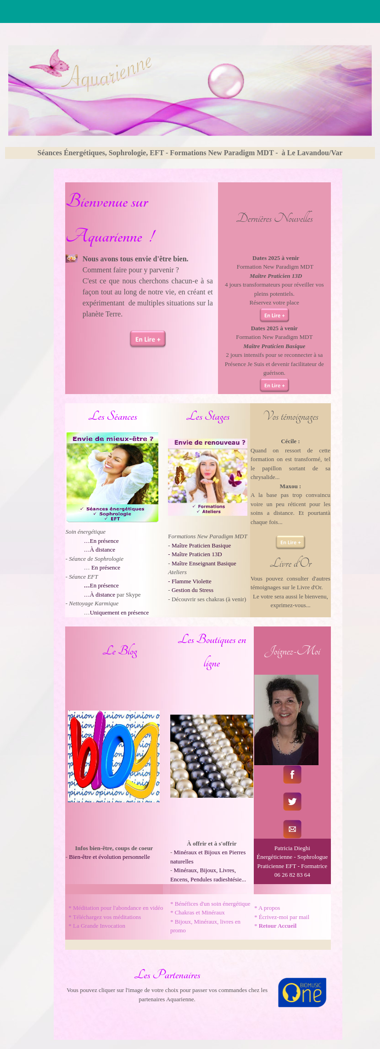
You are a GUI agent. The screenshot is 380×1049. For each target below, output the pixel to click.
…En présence (101, 540)
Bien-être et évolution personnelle (109, 856)
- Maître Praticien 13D (195, 554)
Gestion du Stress (192, 590)
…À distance (99, 549)
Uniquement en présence (119, 612)
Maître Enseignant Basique (204, 563)
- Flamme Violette (189, 581)
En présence (105, 567)
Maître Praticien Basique (201, 545)
